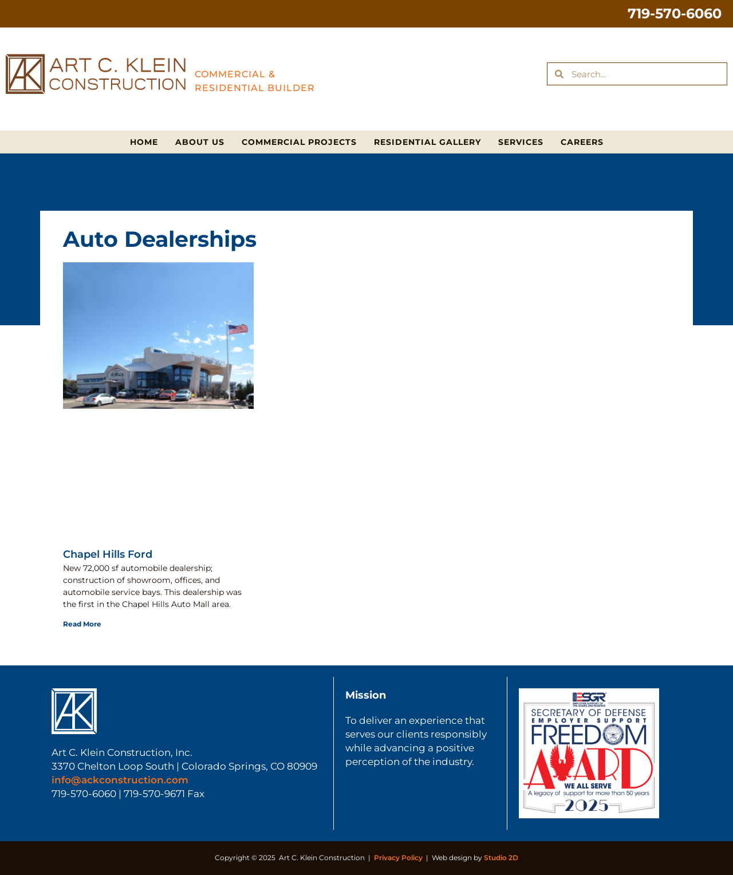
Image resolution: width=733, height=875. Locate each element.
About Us (199, 142)
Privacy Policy (398, 857)
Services (520, 142)
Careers (582, 142)
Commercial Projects (299, 142)
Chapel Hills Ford (107, 554)
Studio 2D (501, 857)
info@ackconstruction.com (120, 780)
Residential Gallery (427, 142)
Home (144, 142)
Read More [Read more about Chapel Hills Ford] (82, 624)
